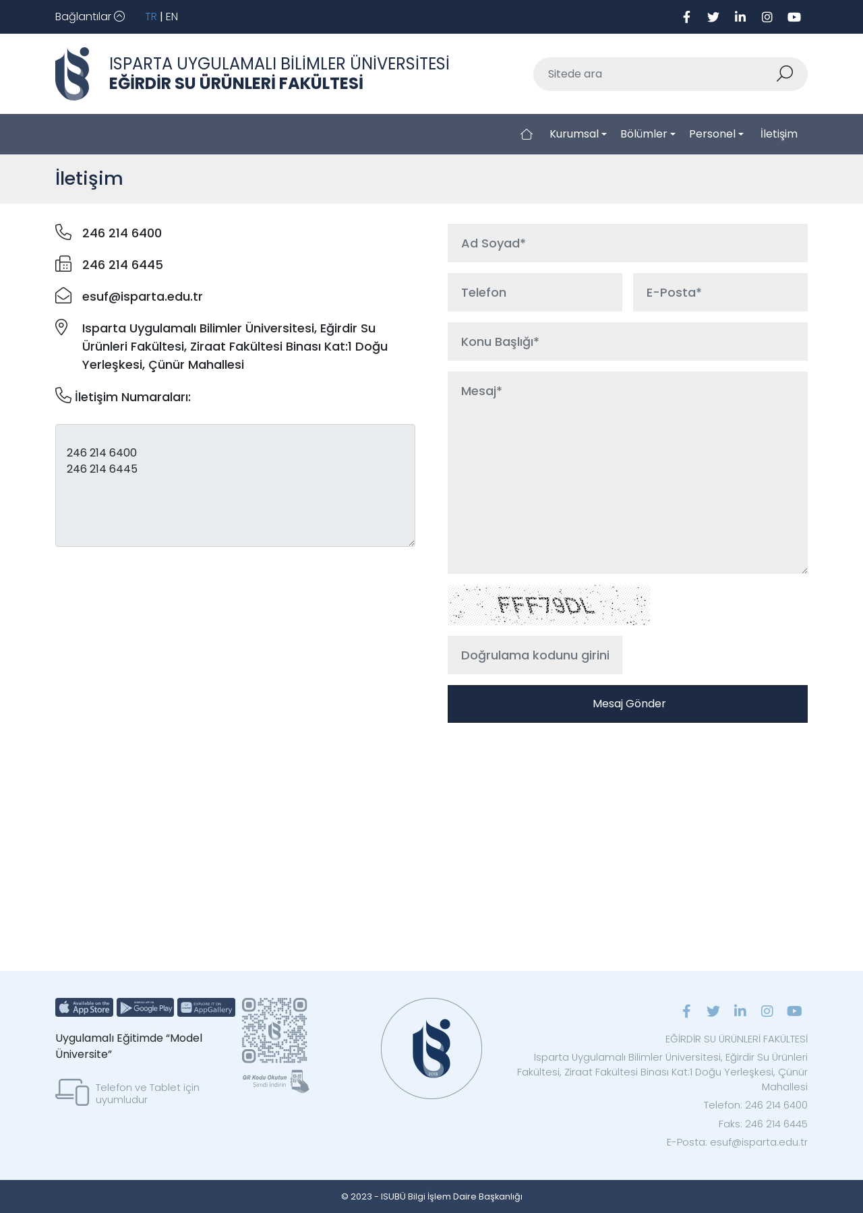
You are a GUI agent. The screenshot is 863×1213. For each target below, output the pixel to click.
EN (172, 16)
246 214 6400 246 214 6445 (235, 485)
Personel (712, 134)
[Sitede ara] (654, 74)
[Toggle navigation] (90, 17)
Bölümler (643, 134)
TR (151, 16)
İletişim (779, 134)
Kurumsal (574, 134)
